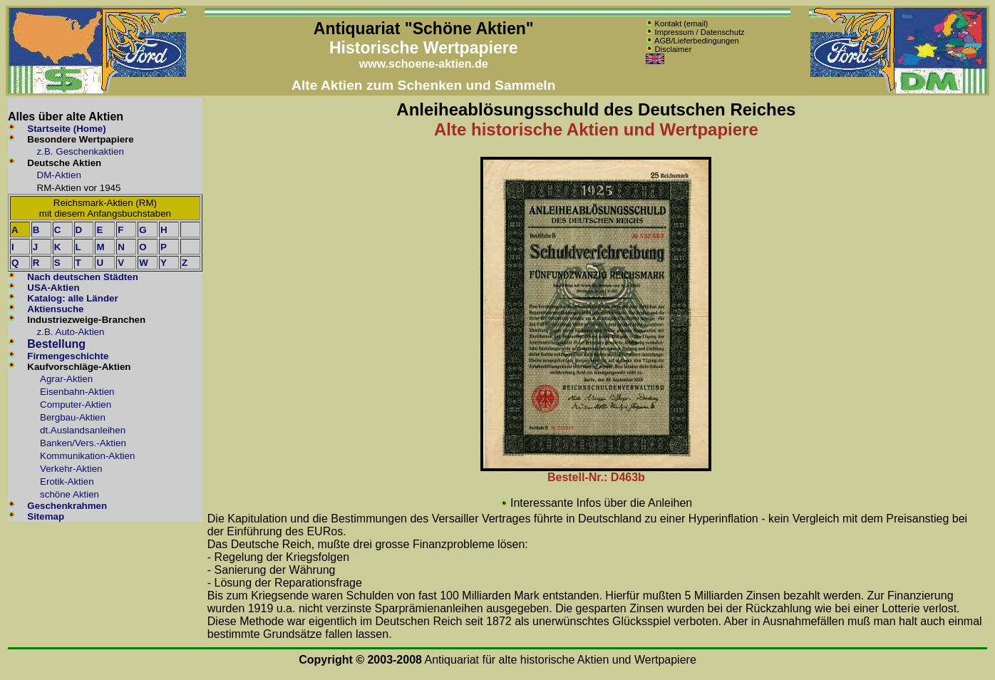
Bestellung (56, 344)
